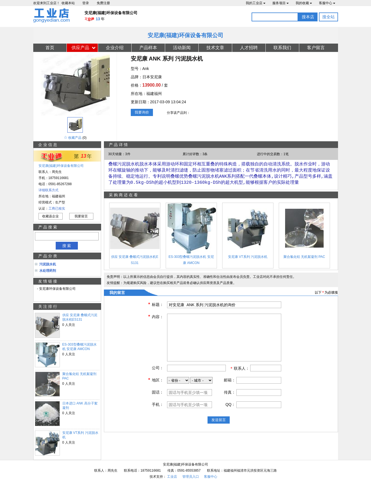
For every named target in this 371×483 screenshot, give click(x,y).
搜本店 (308, 16)
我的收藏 (304, 3)
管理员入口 (190, 477)
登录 (85, 3)
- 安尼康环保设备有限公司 (56, 289)
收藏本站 (68, 3)
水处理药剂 (47, 271)
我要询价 (142, 112)
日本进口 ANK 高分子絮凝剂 (80, 405)
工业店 (172, 477)
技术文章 (215, 47)
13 (83, 156)
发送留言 (218, 422)
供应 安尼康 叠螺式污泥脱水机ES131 (80, 317)
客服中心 (327, 3)
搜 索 (66, 245)
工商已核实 (56, 208)
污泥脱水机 (47, 264)
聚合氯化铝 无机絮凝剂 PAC (79, 376)
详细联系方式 (48, 190)
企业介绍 (115, 47)
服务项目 (280, 3)
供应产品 (80, 47)
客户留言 (316, 47)
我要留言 (81, 216)
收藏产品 (74, 138)
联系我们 (282, 47)
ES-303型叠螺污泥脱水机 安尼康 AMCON (79, 347)
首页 (49, 47)
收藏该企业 (50, 216)
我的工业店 (255, 3)
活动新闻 (182, 47)
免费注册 (103, 3)
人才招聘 (249, 47)
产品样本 (148, 47)
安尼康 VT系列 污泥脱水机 (80, 435)
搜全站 (328, 16)
